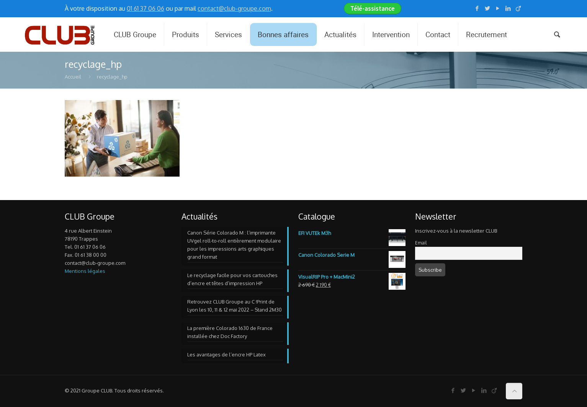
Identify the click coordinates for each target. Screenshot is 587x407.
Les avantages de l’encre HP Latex (226, 354)
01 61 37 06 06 (145, 8)
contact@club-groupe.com (234, 8)
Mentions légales (85, 271)
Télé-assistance (372, 8)
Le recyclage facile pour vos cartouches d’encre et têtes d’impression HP (232, 279)
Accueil (73, 77)
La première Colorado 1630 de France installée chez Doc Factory (230, 332)
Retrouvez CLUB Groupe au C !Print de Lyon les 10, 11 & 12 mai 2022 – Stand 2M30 (234, 306)
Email (421, 243)
